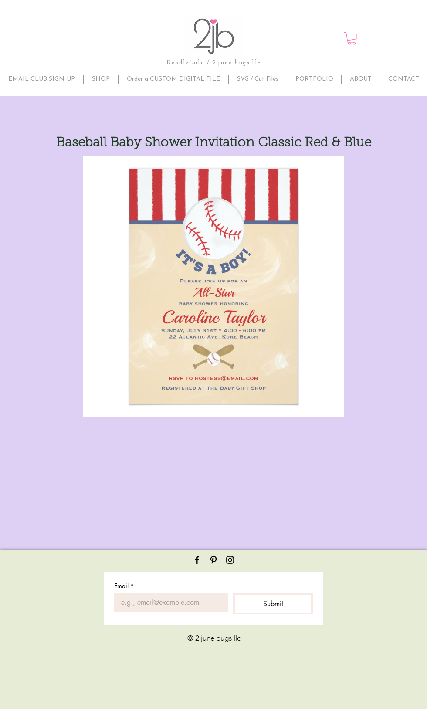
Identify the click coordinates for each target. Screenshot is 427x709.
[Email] (168, 603)
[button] (351, 38)
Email (124, 586)
